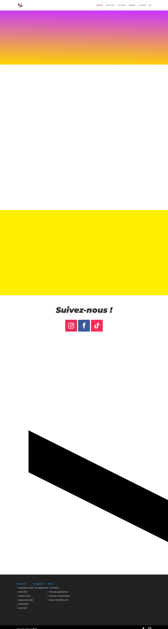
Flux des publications (58, 588)
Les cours (110, 5)
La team (121, 5)
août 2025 (23, 588)
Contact (142, 5)
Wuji (35, 625)
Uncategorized (41, 584)
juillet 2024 (23, 600)
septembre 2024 (26, 596)
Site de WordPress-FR (58, 596)
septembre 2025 (26, 584)
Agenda (132, 5)
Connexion (54, 584)
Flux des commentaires (59, 592)
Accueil (99, 5)
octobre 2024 (24, 592)
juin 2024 (23, 604)
